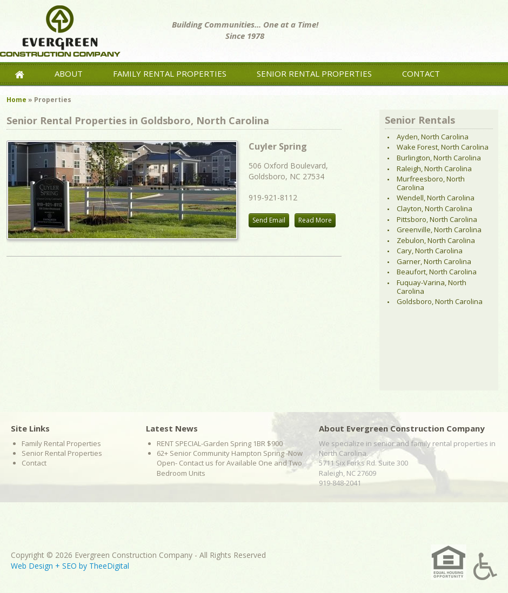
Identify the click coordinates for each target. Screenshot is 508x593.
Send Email (268, 220)
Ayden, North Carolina (433, 136)
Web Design (32, 566)
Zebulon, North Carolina (436, 240)
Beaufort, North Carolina (437, 272)
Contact (421, 73)
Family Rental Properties (169, 73)
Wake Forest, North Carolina (443, 147)
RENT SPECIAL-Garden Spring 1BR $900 (220, 443)
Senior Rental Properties (314, 73)
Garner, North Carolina (434, 261)
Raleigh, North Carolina (434, 168)
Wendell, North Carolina (435, 198)
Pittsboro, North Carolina (437, 219)
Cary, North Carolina (430, 250)
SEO (69, 566)
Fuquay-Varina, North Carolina (431, 287)
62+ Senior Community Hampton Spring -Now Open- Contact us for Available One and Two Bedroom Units (230, 462)
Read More (315, 220)
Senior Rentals (420, 119)
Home (16, 99)
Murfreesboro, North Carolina (431, 183)
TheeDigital (109, 566)
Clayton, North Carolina (434, 208)
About (69, 73)
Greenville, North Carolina (439, 229)
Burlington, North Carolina (439, 158)
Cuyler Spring (278, 146)
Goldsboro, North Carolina (440, 301)
